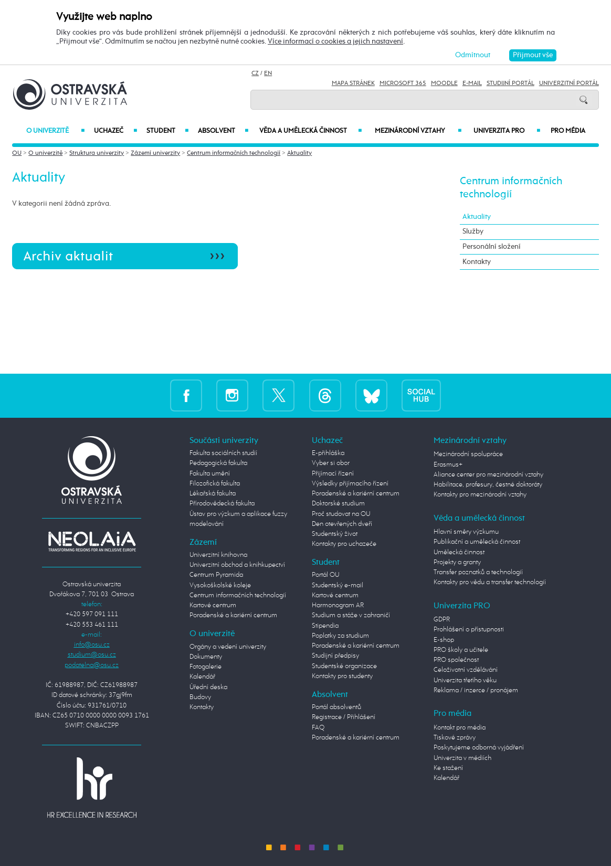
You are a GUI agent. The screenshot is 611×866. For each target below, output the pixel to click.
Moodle (444, 83)
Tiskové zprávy (455, 737)
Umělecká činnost (459, 552)
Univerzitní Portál (569, 83)
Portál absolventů (336, 707)
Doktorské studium (338, 503)
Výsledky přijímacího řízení (350, 483)
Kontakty (476, 262)
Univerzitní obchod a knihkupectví (237, 565)
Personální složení (491, 246)
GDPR (442, 619)
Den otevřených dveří (342, 524)
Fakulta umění (209, 473)
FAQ (318, 727)
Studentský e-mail (337, 585)
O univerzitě (55, 131)
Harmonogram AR (338, 605)
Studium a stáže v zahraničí (351, 615)
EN (268, 73)
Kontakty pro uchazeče (344, 544)
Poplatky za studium (340, 635)
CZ (255, 73)
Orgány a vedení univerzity (227, 646)
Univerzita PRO (506, 131)
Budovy (200, 697)
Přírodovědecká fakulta (222, 503)
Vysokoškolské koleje (220, 585)
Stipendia (325, 625)
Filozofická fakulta (214, 483)
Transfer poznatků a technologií (478, 572)
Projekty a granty (457, 562)
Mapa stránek (353, 83)
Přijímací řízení (333, 473)
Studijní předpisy (335, 655)
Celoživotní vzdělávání (466, 670)
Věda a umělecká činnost (310, 131)
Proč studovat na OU (341, 514)
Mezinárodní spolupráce (468, 454)
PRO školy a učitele (461, 650)
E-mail (472, 83)
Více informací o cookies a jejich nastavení (335, 41)
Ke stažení (448, 768)
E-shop (444, 640)
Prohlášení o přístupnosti (469, 629)
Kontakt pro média (460, 727)
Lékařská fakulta (212, 493)
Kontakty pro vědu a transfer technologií (490, 582)
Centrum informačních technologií (233, 153)
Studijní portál (510, 83)
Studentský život (334, 534)
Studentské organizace (344, 666)
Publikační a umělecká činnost (477, 541)
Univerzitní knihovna (218, 555)
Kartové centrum (212, 605)
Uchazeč (115, 131)
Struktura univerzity (96, 153)
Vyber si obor (331, 463)
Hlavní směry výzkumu (466, 532)
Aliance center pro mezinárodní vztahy (488, 474)
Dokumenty (205, 656)
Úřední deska (208, 687)
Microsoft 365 (403, 83)
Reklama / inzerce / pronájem (476, 690)
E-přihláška (328, 453)
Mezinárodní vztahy (418, 131)
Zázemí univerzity (155, 153)
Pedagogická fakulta (218, 463)
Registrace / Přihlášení (343, 717)
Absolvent (223, 131)
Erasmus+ (448, 464)
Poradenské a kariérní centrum (233, 615)
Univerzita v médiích (462, 758)
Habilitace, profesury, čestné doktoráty (488, 484)
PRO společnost (456, 660)
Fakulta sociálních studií (223, 453)
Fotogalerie (205, 666)
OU (17, 153)
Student (167, 131)
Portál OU (325, 575)
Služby (472, 231)
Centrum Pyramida (216, 575)
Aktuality (299, 153)
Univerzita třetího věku (465, 680)
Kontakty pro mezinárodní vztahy (480, 494)
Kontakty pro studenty (342, 676)
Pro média (568, 131)
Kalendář (202, 676)
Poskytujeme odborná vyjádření (479, 747)
